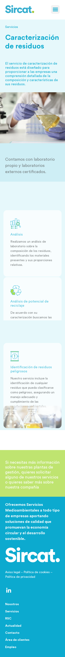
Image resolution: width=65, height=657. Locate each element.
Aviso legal (14, 572)
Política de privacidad (20, 576)
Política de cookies (37, 572)
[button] (55, 9)
